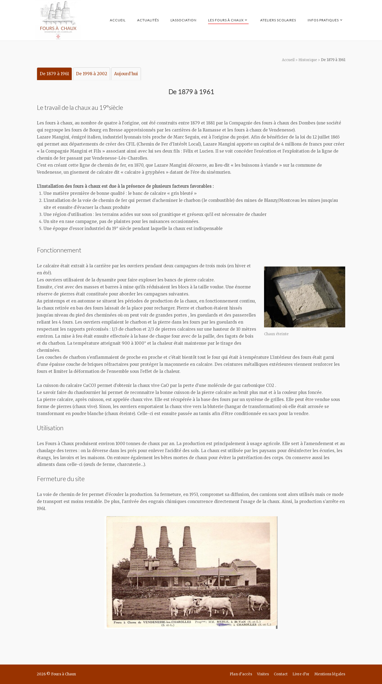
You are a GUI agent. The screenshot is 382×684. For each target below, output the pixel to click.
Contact (281, 674)
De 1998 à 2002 (91, 73)
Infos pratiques (323, 20)
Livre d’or (300, 674)
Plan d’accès (241, 674)
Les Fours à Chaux (225, 20)
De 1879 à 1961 (54, 73)
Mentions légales (329, 674)
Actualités (148, 20)
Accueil (118, 20)
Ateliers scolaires (278, 20)
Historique (307, 60)
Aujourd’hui (126, 73)
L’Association (183, 20)
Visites (263, 674)
